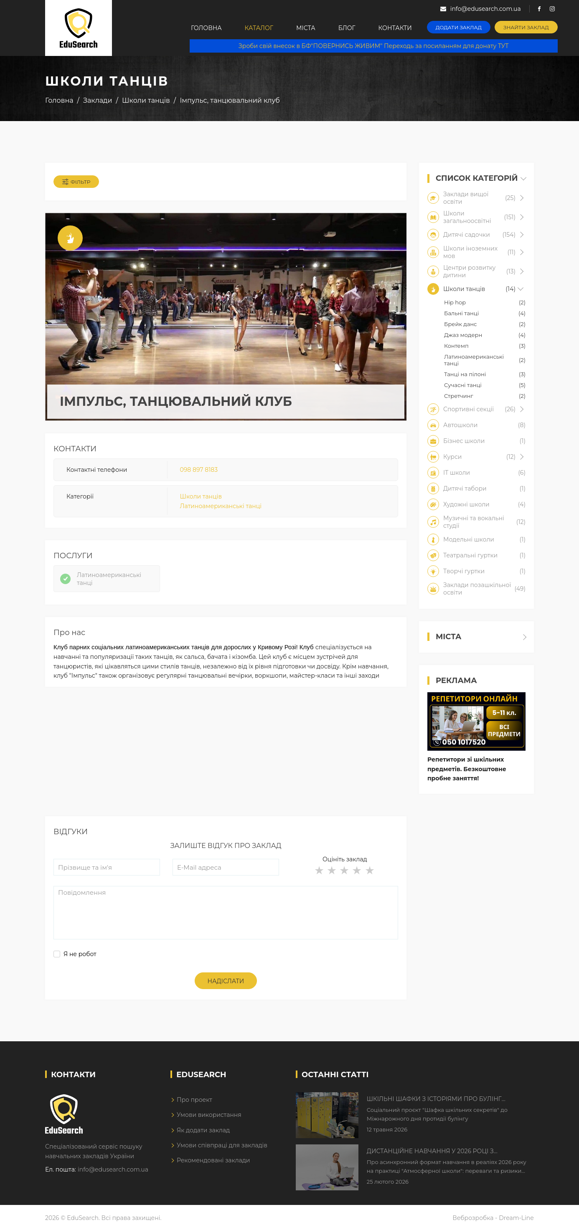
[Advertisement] (225, 757)
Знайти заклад (526, 27)
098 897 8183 (199, 469)
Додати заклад (459, 27)
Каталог (259, 28)
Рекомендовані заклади (213, 1160)
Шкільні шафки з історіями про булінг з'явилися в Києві (434, 1099)
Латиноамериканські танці (221, 506)
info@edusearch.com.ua (113, 1169)
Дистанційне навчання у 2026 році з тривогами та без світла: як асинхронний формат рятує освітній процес (441, 1151)
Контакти (395, 28)
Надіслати (226, 981)
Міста (305, 28)
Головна (206, 28)
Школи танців (201, 496)
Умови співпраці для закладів (222, 1145)
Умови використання (209, 1115)
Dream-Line (516, 1218)
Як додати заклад (203, 1130)
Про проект (194, 1099)
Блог (347, 28)
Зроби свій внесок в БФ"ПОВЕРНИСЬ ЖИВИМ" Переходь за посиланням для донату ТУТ (373, 46)
